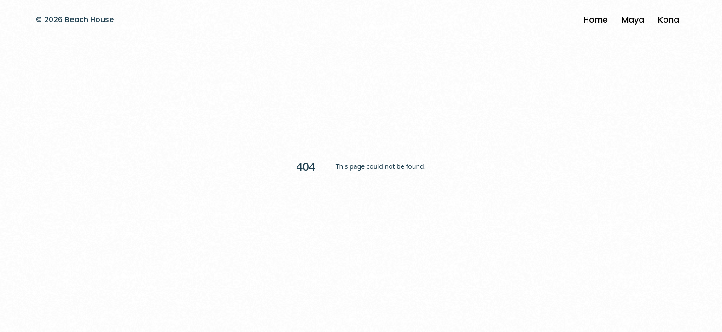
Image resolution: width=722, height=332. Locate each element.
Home (595, 19)
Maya (633, 19)
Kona (668, 19)
